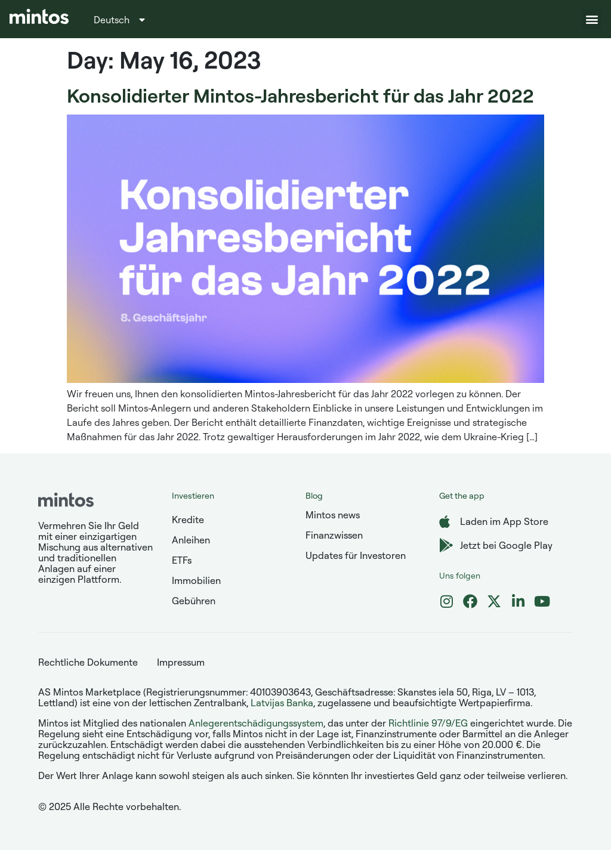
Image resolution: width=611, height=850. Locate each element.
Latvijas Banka (282, 703)
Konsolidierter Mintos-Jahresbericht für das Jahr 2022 (300, 95)
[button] (591, 19)
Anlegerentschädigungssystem (256, 723)
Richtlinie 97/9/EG (428, 723)
